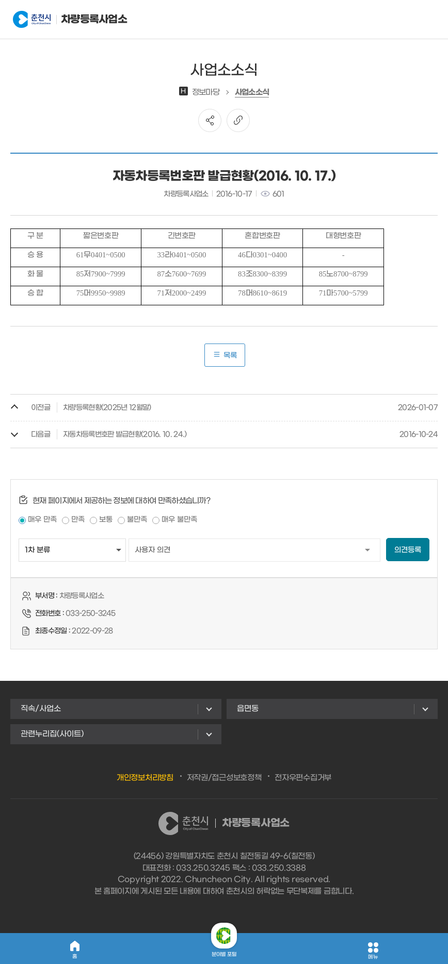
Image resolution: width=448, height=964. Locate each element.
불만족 (137, 519)
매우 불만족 (179, 519)
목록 (225, 355)
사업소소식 (252, 92)
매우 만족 (42, 519)
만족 (78, 519)
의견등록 (407, 550)
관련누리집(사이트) (52, 734)
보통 (106, 519)
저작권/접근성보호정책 (224, 777)
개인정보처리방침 (145, 777)
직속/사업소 (41, 708)
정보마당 (199, 92)
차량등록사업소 (64, 19)
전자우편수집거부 (303, 777)
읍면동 (248, 708)
